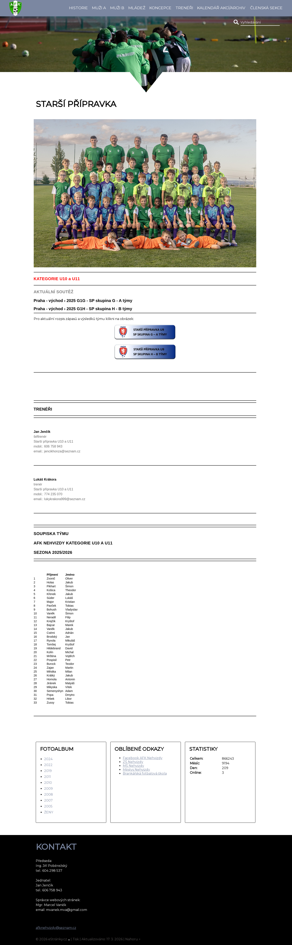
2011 (47, 777)
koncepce (160, 7)
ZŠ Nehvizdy (133, 762)
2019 (48, 771)
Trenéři (184, 7)
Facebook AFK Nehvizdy (142, 758)
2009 (48, 789)
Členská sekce (266, 7)
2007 (48, 800)
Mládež (136, 7)
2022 (48, 765)
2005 (48, 806)
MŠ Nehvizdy (133, 766)
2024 (48, 759)
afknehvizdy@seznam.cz (56, 928)
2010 (48, 783)
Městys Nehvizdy (136, 770)
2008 (48, 794)
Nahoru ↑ (133, 939)
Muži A (99, 7)
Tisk (76, 939)
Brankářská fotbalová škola (145, 773)
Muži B (117, 7)
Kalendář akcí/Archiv (221, 7)
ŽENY (48, 812)
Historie (78, 7)
